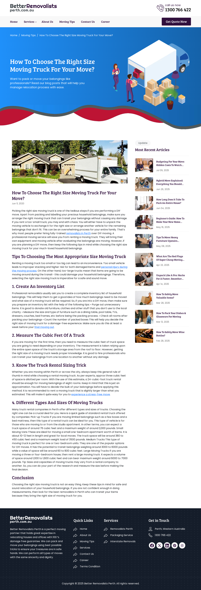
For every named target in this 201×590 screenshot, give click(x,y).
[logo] (33, 8)
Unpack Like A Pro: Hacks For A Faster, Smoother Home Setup (170, 277)
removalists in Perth (78, 233)
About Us (47, 21)
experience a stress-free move (90, 394)
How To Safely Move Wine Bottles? (170, 333)
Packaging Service (121, 535)
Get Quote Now (176, 21)
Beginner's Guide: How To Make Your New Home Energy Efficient (170, 220)
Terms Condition (90, 566)
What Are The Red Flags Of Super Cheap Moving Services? (169, 258)
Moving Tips (67, 21)
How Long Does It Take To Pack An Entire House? (170, 201)
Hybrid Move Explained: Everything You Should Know (169, 182)
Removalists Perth (121, 529)
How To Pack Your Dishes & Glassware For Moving (171, 314)
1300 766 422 (163, 535)
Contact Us (88, 21)
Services (29, 21)
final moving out (44, 327)
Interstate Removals (123, 541)
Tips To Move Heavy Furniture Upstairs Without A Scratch (167, 239)
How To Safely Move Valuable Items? (167, 295)
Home (14, 21)
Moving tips (28, 35)
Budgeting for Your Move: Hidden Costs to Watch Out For (170, 163)
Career (105, 21)
